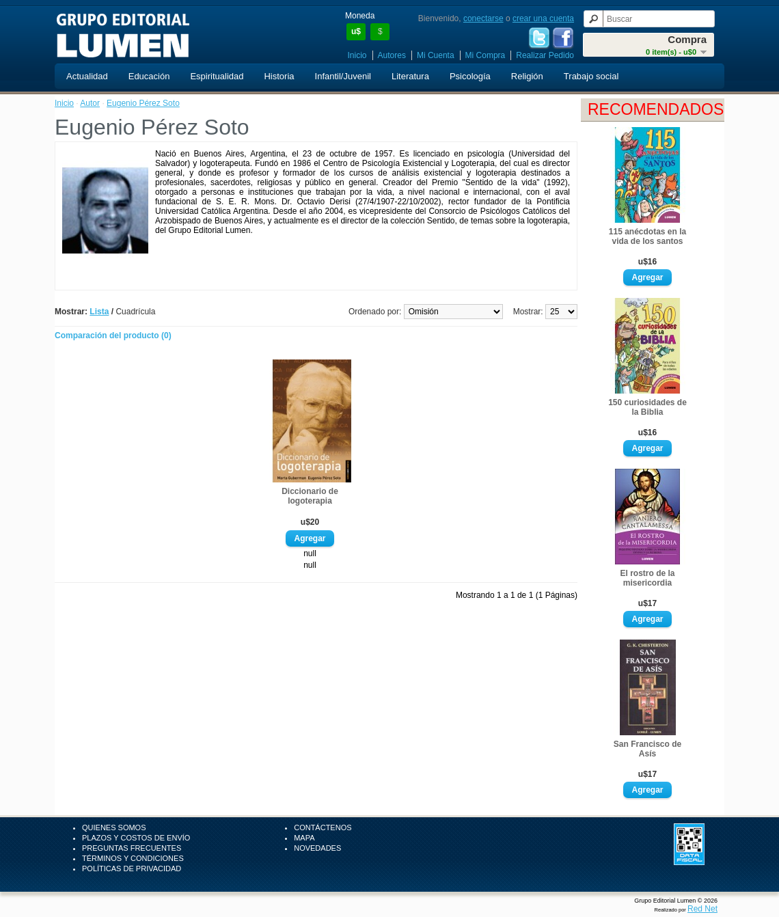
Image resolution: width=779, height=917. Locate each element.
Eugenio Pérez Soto (143, 103)
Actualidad (87, 76)
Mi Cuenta (435, 55)
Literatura (410, 76)
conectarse (483, 18)
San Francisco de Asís (647, 748)
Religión (527, 76)
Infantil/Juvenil (343, 76)
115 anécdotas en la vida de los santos (647, 236)
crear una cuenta (543, 18)
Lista (99, 311)
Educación (149, 76)
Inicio (357, 55)
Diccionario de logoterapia (310, 496)
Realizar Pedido (545, 55)
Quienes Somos (114, 827)
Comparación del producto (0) (113, 335)
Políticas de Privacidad (131, 868)
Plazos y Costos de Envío (136, 838)
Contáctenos (322, 827)
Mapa (304, 838)
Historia (279, 76)
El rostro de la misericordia (647, 578)
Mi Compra (485, 55)
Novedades (317, 848)
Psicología (470, 76)
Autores (392, 55)
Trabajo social (591, 76)
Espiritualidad (216, 76)
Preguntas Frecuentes (131, 848)
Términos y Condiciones (133, 858)
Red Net (702, 909)
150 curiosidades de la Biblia (647, 407)
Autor (90, 103)
